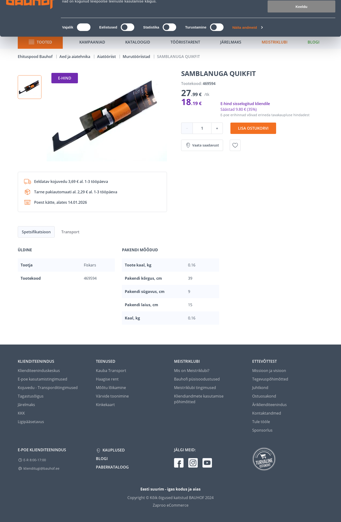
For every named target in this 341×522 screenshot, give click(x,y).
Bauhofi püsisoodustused (197, 379)
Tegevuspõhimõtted (270, 379)
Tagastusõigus (31, 396)
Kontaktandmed (266, 413)
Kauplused (113, 450)
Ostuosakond (264, 396)
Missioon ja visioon (269, 370)
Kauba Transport (111, 370)
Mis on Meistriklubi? (191, 370)
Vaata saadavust (202, 145)
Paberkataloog (112, 467)
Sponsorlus (262, 430)
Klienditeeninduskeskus (39, 370)
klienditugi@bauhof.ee (41, 468)
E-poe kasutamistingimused (42, 379)
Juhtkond (260, 387)
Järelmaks (26, 404)
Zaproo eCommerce (170, 505)
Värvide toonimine (112, 396)
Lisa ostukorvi (253, 128)
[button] (29, 87)
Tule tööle (261, 421)
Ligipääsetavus (31, 421)
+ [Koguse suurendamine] (217, 128)
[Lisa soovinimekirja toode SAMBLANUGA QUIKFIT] (235, 145)
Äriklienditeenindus (269, 404)
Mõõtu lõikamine (111, 387)
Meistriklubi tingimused (195, 387)
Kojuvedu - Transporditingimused (48, 387)
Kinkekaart (105, 404)
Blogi (102, 458)
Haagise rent (107, 379)
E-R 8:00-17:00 (34, 460)
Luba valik (301, 26)
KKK (21, 413)
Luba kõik (301, 12)
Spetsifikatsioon (36, 231)
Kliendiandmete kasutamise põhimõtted (199, 399)
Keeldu (301, 40)
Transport (70, 231)
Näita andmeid (244, 60)
